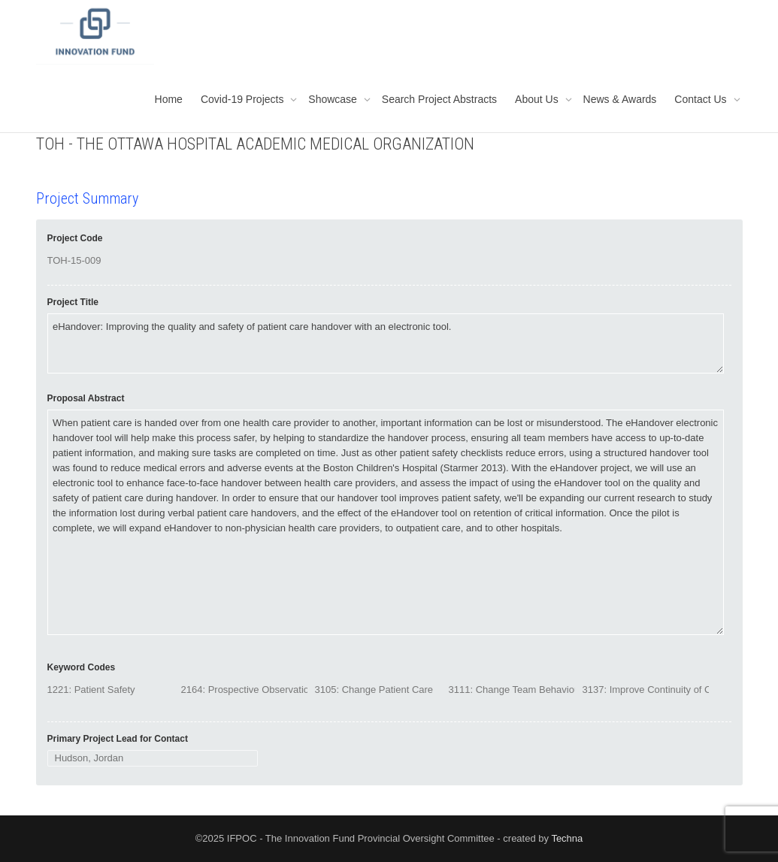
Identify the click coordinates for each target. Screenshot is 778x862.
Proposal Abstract (86, 398)
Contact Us (701, 99)
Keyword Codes (81, 667)
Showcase (333, 99)
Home (169, 99)
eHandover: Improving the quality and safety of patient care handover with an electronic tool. (385, 343)
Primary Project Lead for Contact (117, 738)
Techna (567, 838)
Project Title (72, 302)
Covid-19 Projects (243, 99)
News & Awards (620, 99)
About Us (538, 99)
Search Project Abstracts (439, 99)
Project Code (75, 238)
